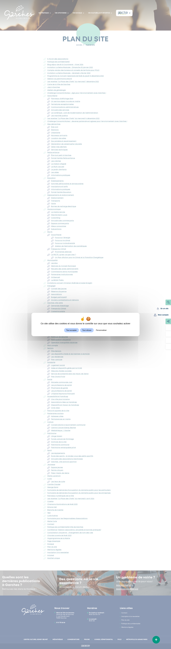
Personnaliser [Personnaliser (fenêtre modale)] (101, 330)
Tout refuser (86, 330)
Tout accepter (71, 330)
